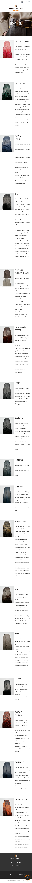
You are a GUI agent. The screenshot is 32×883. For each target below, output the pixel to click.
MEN (22, 1)
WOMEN (28, 1)
